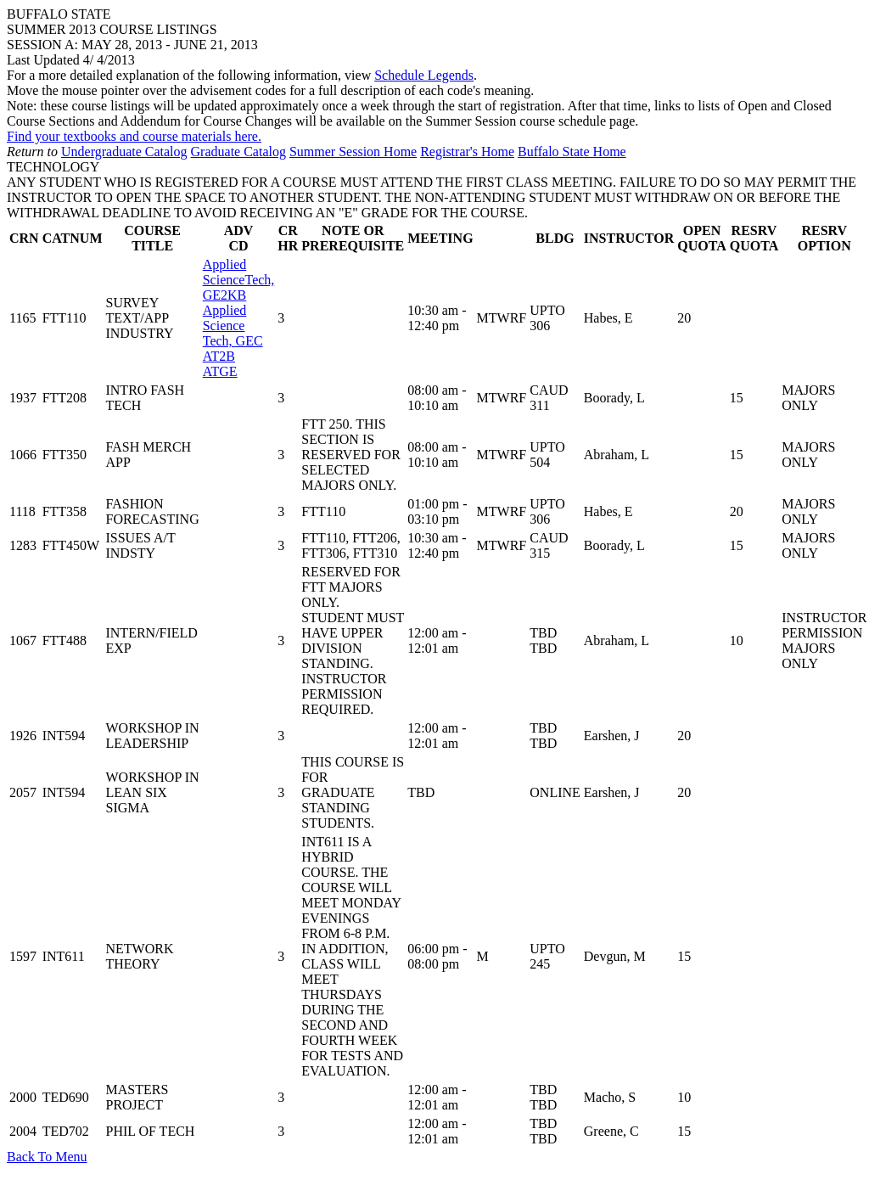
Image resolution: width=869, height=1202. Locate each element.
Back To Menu (47, 1156)
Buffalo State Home (572, 151)
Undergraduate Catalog (124, 151)
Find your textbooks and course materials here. (134, 136)
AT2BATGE (239, 318)
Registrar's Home (467, 151)
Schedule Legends (424, 75)
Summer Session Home (353, 151)
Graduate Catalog (238, 151)
